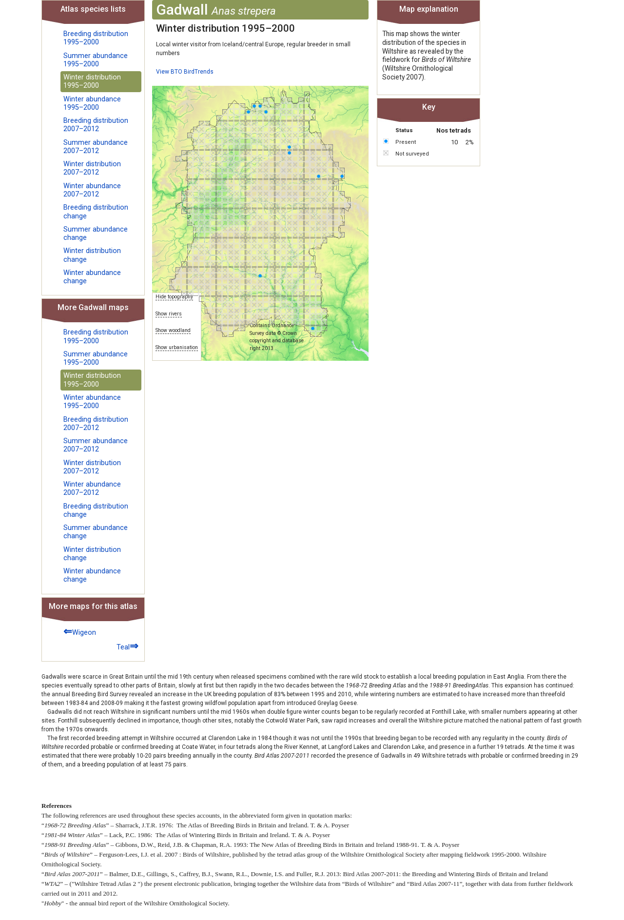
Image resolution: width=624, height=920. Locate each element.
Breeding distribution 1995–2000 (95, 38)
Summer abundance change (95, 233)
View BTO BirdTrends (185, 71)
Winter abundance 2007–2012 (92, 190)
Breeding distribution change (95, 211)
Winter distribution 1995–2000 (92, 81)
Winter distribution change (92, 255)
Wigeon (79, 631)
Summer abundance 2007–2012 (95, 146)
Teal (127, 646)
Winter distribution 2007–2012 (92, 168)
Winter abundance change (92, 277)
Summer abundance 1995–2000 (95, 60)
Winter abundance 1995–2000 (92, 103)
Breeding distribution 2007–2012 (95, 125)
